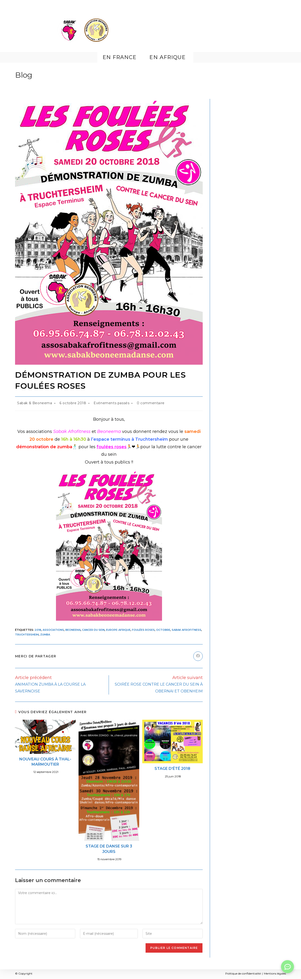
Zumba (45, 634)
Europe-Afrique (118, 629)
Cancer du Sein (93, 629)
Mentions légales (275, 973)
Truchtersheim (27, 634)
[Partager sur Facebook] (198, 656)
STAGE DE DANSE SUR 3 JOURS (109, 849)
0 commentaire (151, 403)
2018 (38, 629)
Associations (53, 629)
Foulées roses (143, 629)
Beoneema (73, 629)
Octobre (163, 629)
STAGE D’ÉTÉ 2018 (172, 768)
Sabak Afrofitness (186, 629)
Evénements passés (111, 403)
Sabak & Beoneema (34, 403)
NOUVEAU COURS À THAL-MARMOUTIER (45, 762)
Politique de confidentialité (243, 973)
